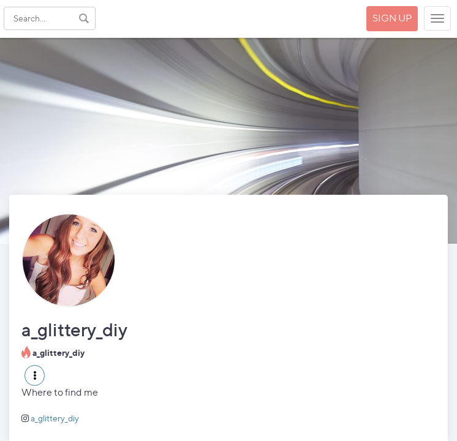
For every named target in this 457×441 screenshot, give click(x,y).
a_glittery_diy (55, 418)
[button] (35, 375)
